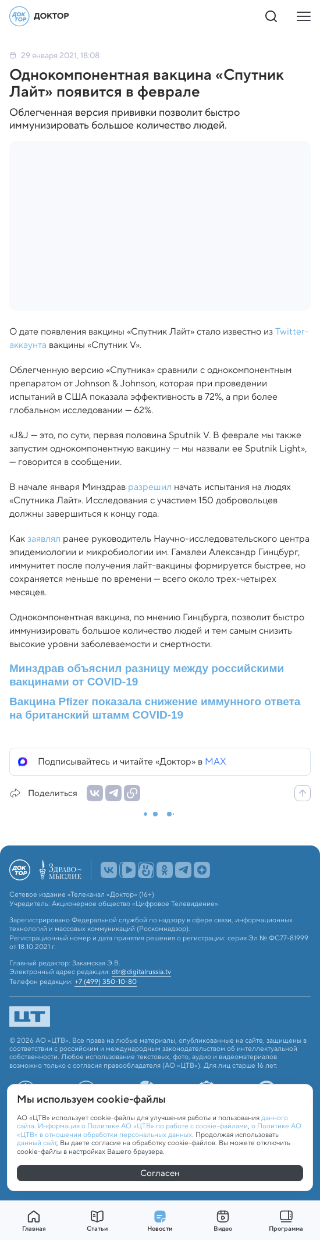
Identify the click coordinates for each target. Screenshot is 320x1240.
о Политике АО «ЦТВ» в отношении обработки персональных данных (159, 1130)
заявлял (44, 538)
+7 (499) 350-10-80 (105, 981)
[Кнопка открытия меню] (303, 16)
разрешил (150, 486)
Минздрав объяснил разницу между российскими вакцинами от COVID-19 (146, 675)
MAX (215, 761)
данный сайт (36, 1142)
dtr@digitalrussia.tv (141, 971)
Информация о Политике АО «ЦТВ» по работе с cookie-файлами (143, 1126)
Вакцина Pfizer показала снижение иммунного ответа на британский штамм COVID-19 (154, 708)
